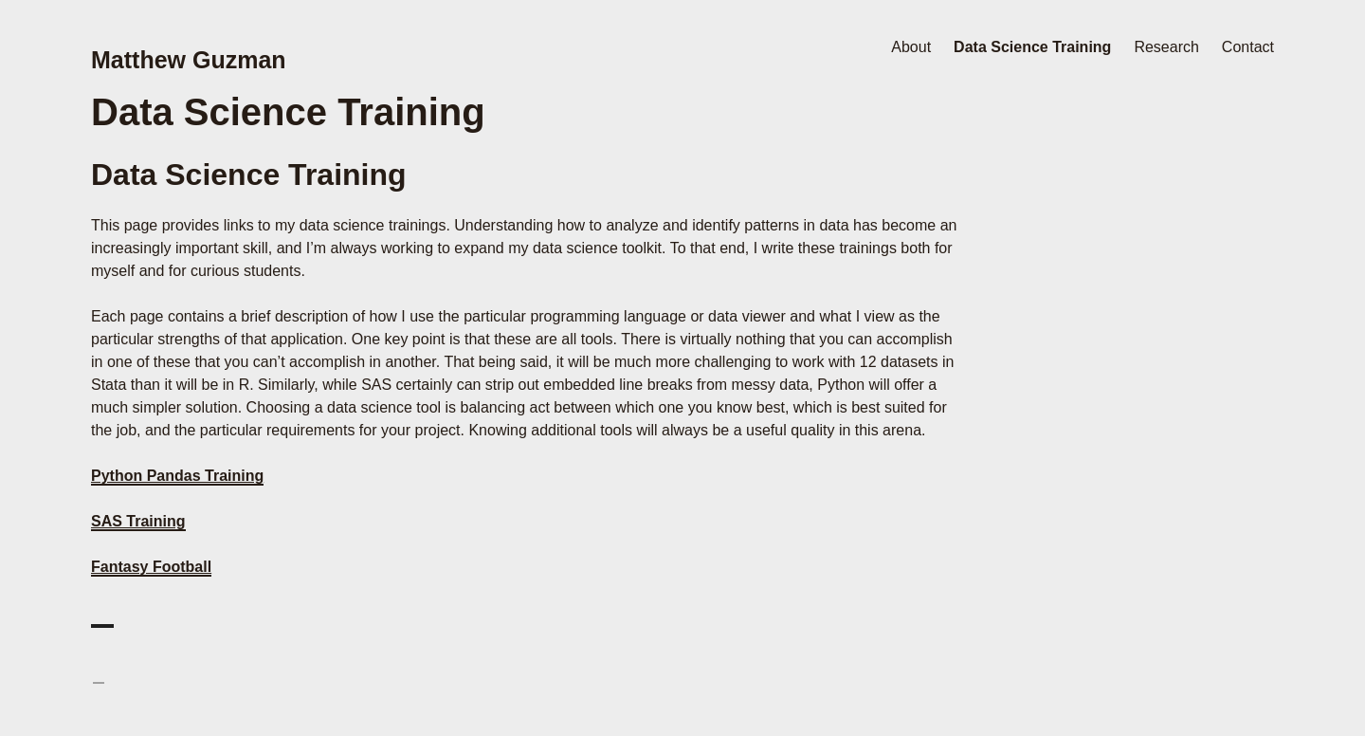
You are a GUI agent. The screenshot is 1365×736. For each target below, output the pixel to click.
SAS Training (138, 521)
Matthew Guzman (188, 59)
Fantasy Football (151, 567)
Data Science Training (1032, 47)
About (911, 47)
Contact (1248, 47)
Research (1166, 47)
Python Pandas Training (177, 476)
